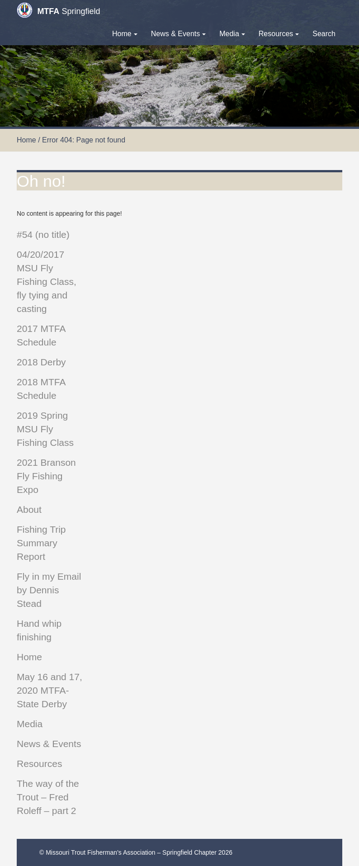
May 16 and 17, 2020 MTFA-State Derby (49, 690)
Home (124, 34)
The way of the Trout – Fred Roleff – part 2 (48, 797)
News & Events (178, 34)
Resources (279, 34)
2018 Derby (41, 362)
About (29, 509)
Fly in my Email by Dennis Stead (49, 590)
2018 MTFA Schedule (41, 389)
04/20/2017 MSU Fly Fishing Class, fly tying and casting (46, 281)
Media (232, 34)
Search (323, 34)
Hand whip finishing (39, 630)
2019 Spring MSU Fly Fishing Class (45, 429)
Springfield (58, 10)
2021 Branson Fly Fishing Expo (46, 476)
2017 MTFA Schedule (41, 335)
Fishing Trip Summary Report (41, 543)
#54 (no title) (43, 234)
